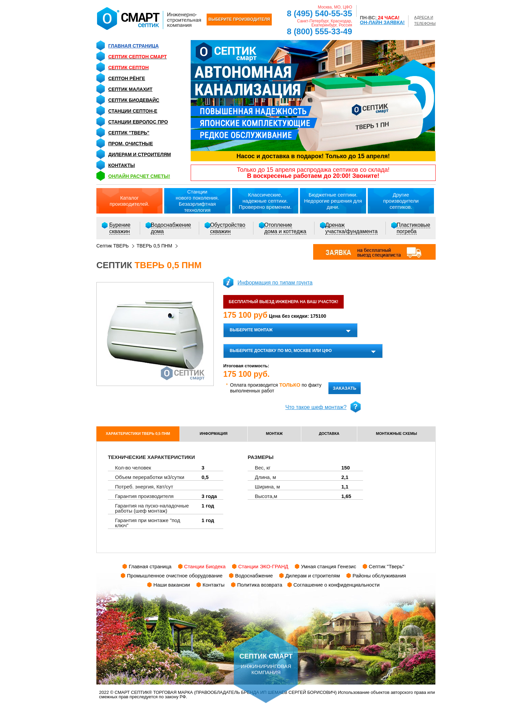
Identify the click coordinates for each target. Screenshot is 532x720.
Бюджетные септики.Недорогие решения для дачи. (333, 201)
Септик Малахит (130, 89)
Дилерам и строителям (139, 154)
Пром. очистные (130, 143)
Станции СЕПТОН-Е (132, 111)
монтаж (274, 433)
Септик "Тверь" (128, 132)
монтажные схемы (396, 433)
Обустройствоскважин (227, 228)
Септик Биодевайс (133, 100)
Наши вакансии (171, 585)
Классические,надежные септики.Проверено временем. (265, 201)
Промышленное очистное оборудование (175, 575)
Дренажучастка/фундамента (351, 228)
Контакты (121, 165)
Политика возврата (259, 585)
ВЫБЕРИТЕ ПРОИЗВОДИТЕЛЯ (239, 19)
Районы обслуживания (379, 575)
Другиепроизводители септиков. (401, 201)
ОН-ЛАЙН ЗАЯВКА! (382, 22)
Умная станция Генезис (328, 566)
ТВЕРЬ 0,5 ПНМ (154, 245)
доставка (329, 433)
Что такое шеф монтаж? (315, 407)
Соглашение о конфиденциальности (336, 585)
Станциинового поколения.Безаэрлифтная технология (197, 201)
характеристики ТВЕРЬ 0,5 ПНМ (138, 433)
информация (214, 433)
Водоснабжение (254, 575)
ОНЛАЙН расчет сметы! (139, 176)
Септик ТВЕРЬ (112, 245)
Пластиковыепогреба (413, 228)
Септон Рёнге (126, 78)
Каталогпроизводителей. (129, 201)
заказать (344, 388)
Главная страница (133, 46)
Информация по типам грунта (275, 282)
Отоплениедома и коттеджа (285, 228)
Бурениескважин (119, 228)
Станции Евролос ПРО (138, 122)
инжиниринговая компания (266, 652)
